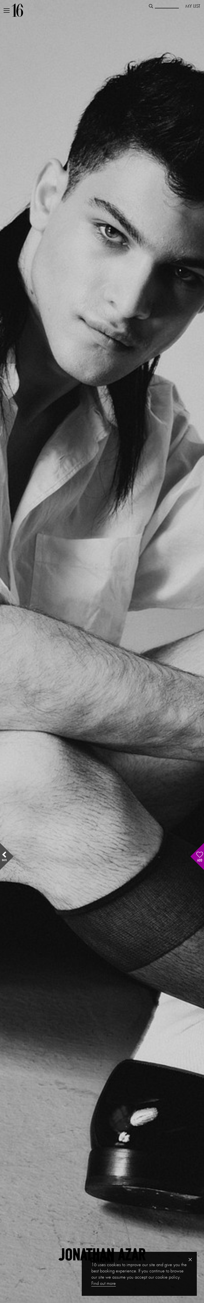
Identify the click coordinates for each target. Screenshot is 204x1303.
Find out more (103, 1283)
